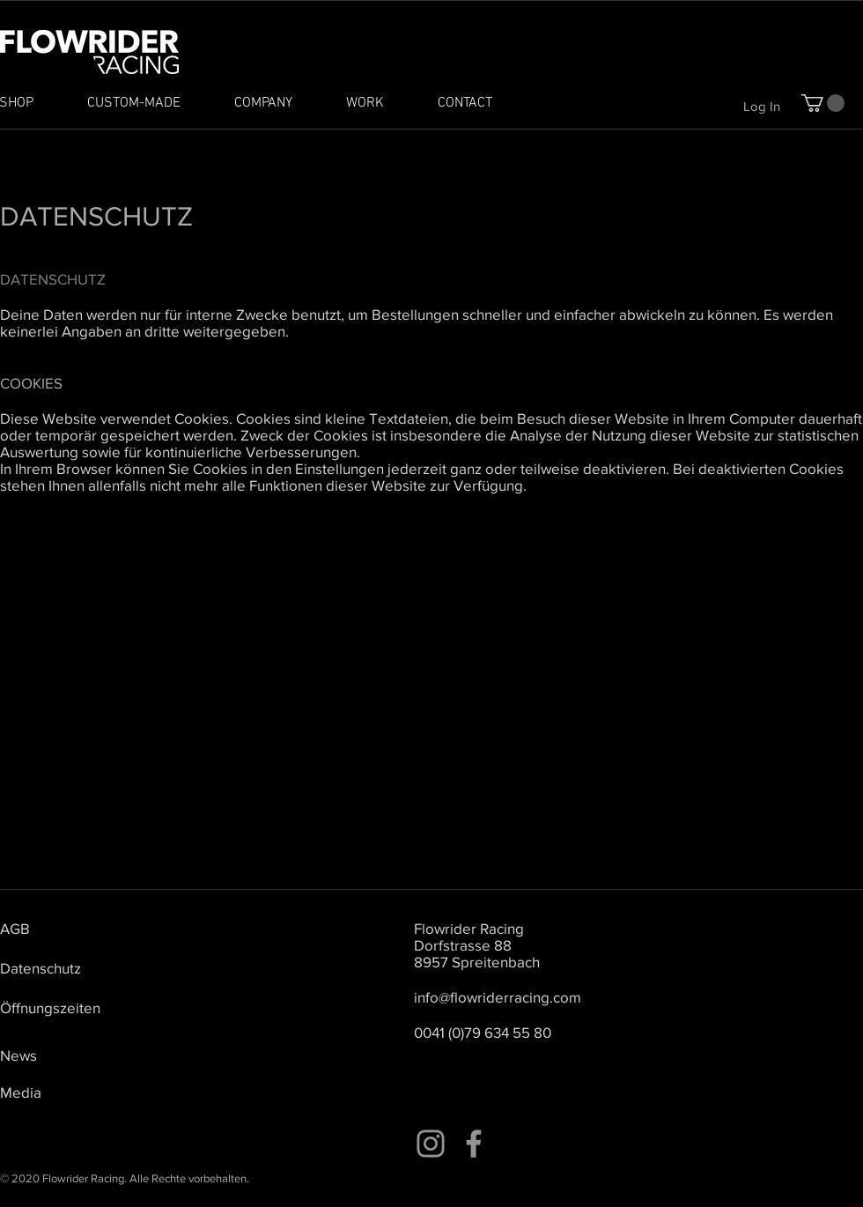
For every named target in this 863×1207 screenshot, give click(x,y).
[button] (823, 103)
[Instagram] (430, 1143)
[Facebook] (473, 1143)
